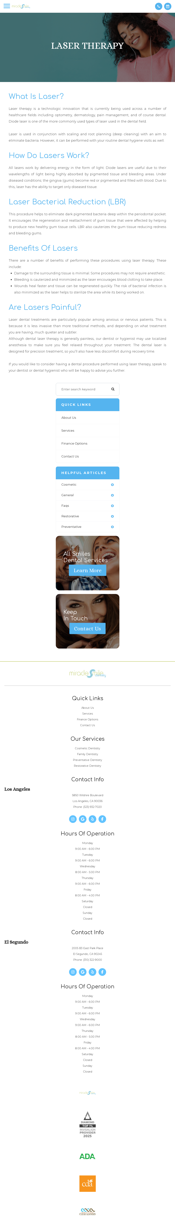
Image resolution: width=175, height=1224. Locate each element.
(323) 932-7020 (92, 807)
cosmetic (69, 484)
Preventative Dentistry (87, 760)
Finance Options (74, 443)
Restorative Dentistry (87, 765)
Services (67, 430)
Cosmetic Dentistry (87, 748)
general (67, 495)
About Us (68, 417)
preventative (71, 527)
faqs (65, 505)
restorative (70, 516)
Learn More (88, 570)
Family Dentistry (87, 754)
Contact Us (70, 456)
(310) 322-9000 (92, 959)
